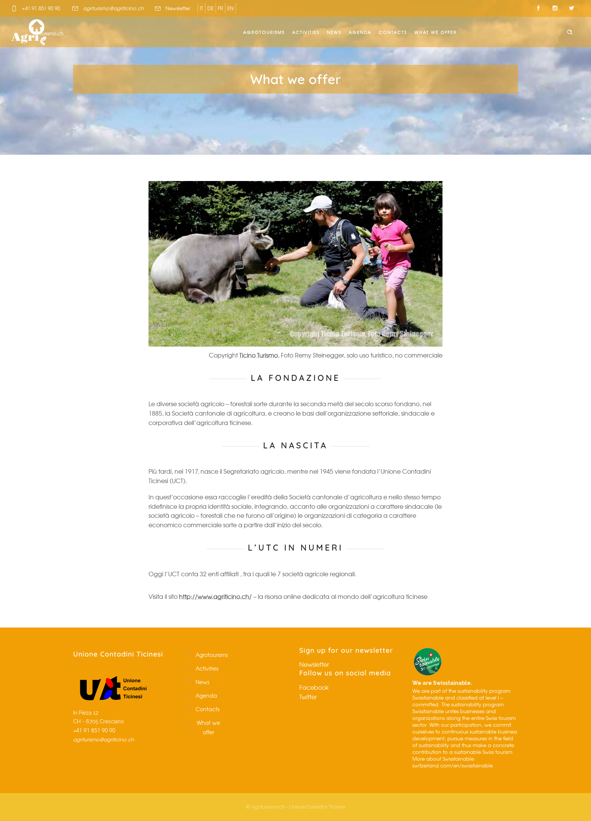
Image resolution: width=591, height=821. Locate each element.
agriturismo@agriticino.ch (113, 8)
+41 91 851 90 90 (41, 8)
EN (230, 8)
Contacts (393, 32)
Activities (305, 32)
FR (220, 8)
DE (210, 8)
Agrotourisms (264, 32)
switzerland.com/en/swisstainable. (453, 765)
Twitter (308, 696)
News (334, 32)
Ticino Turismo (258, 354)
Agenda (360, 32)
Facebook (314, 687)
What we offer (435, 32)
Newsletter (177, 8)
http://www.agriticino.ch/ (215, 596)
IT (201, 8)
